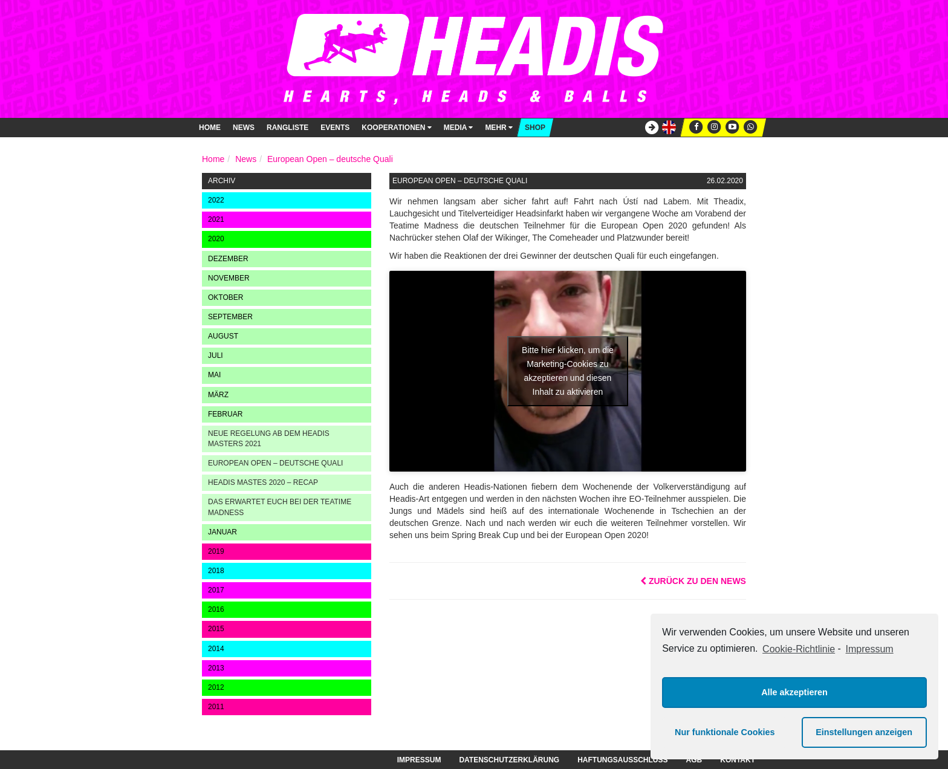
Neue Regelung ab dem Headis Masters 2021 (269, 438)
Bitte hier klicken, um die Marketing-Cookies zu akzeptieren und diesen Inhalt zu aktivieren (568, 371)
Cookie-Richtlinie (798, 649)
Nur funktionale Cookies (725, 732)
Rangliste (287, 127)
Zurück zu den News (693, 581)
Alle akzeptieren (794, 692)
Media (458, 127)
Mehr (499, 127)
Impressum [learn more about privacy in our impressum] (870, 649)
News (244, 127)
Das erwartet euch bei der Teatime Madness (279, 507)
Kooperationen (396, 127)
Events (334, 127)
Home (210, 127)
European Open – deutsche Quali (330, 159)
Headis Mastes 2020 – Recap (263, 482)
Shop (535, 127)
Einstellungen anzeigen (864, 732)
